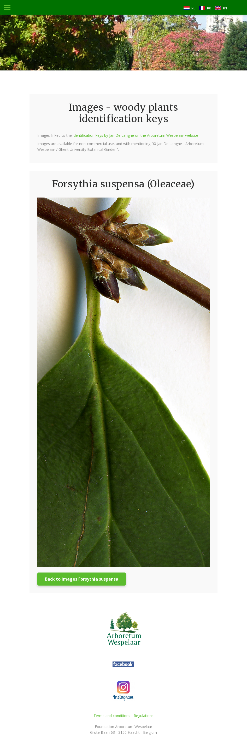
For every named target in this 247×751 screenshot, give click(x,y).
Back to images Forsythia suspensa (81, 579)
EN (225, 8)
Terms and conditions (111, 715)
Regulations (144, 715)
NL (193, 8)
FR (209, 8)
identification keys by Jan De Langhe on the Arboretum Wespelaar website (135, 135)
